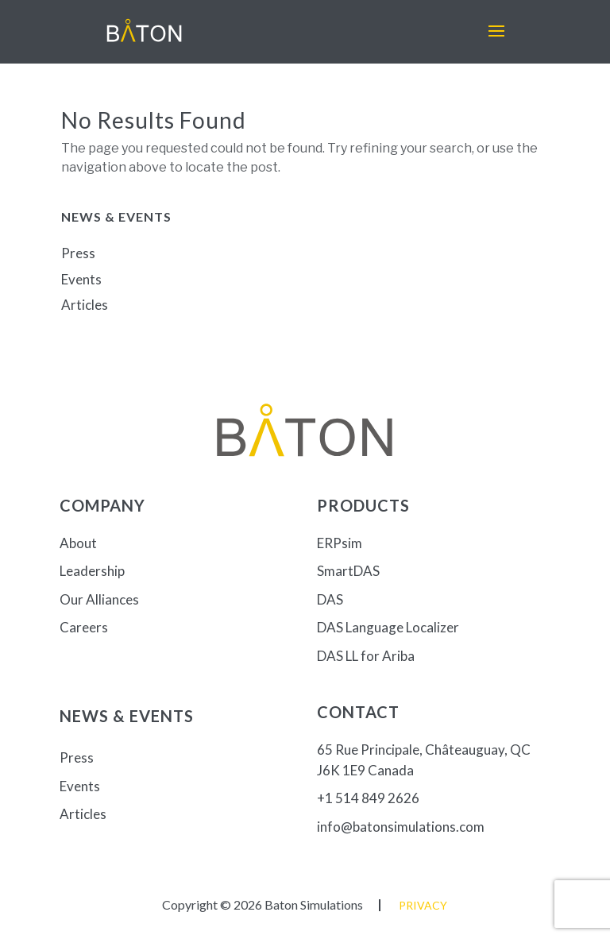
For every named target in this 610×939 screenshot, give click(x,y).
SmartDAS (348, 570)
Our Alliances (99, 599)
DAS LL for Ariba (366, 655)
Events (81, 279)
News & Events (127, 715)
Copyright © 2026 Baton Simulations (262, 904)
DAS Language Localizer (388, 627)
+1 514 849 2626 (368, 798)
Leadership (92, 570)
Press (78, 253)
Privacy (423, 905)
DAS (330, 599)
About (78, 543)
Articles (84, 304)
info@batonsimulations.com (401, 826)
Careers (84, 627)
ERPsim (339, 543)
